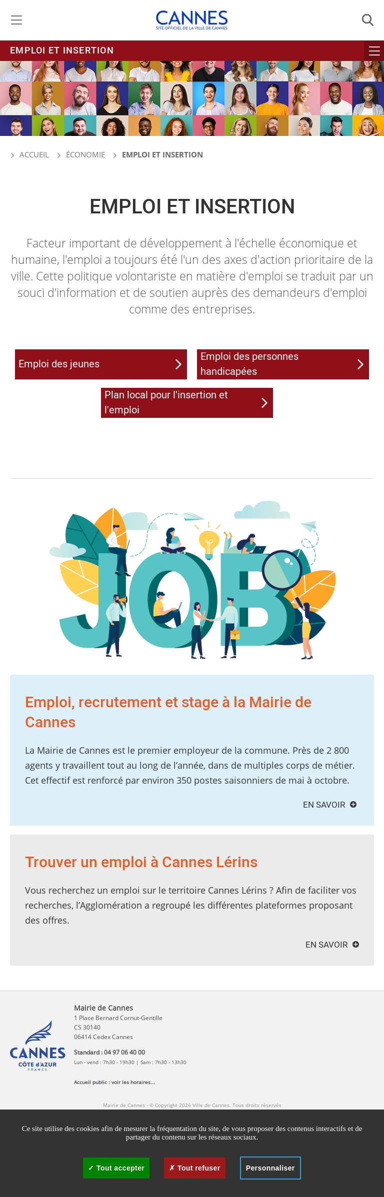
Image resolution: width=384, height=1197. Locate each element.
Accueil (29, 154)
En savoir (324, 805)
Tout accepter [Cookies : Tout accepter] (116, 1168)
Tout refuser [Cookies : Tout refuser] (194, 1168)
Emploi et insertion (62, 50)
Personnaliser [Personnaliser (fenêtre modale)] (270, 1168)
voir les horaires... (133, 1082)
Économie (85, 154)
